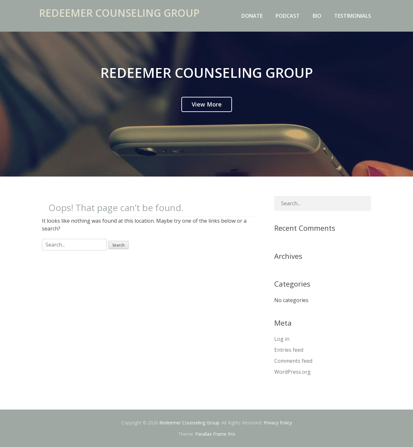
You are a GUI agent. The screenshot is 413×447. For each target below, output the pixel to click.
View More (207, 104)
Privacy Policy (278, 423)
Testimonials (352, 15)
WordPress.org (292, 371)
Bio (317, 15)
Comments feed (293, 360)
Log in (281, 338)
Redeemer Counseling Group (122, 17)
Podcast (288, 15)
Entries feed (288, 349)
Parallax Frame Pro (215, 434)
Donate (252, 15)
